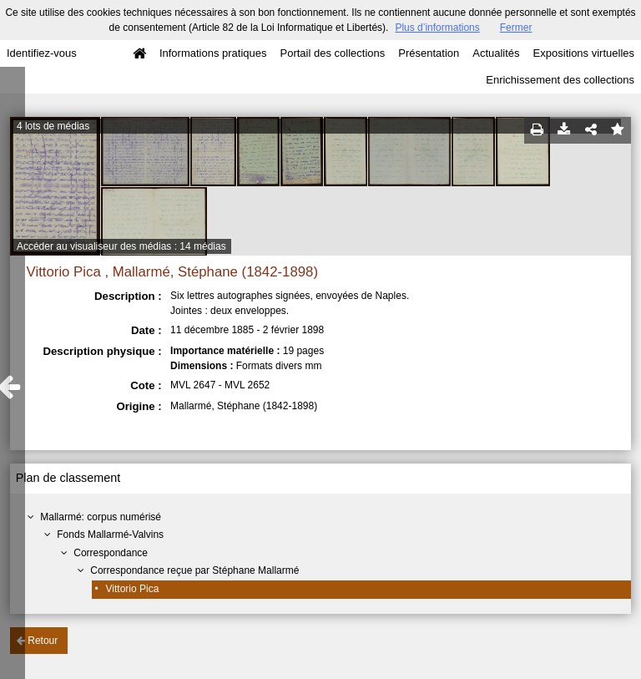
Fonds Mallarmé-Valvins (110, 534)
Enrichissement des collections (560, 79)
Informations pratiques (213, 53)
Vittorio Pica (132, 589)
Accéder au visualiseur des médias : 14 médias (121, 246)
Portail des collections (333, 53)
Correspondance (110, 553)
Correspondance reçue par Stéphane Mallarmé (194, 570)
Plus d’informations (437, 27)
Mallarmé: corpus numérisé (100, 517)
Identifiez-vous (42, 53)
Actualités (495, 53)
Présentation (428, 53)
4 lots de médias (53, 126)
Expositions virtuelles (583, 53)
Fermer (516, 27)
